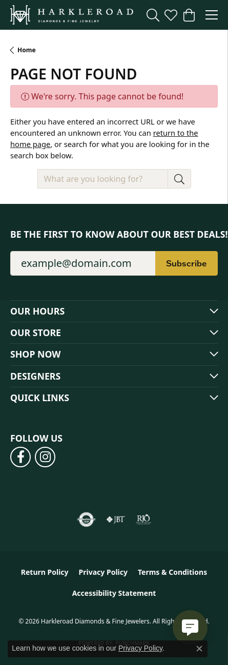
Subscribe (186, 263)
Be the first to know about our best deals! (114, 234)
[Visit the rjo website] (143, 519)
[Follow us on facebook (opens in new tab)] (20, 457)
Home (26, 50)
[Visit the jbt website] (116, 519)
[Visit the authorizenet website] (86, 519)
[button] (153, 15)
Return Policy (45, 572)
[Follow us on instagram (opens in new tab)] (45, 457)
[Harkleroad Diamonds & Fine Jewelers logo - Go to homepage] (71, 15)
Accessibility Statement (114, 593)
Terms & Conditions (172, 572)
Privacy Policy (103, 572)
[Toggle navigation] (211, 15)
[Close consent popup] (199, 649)
